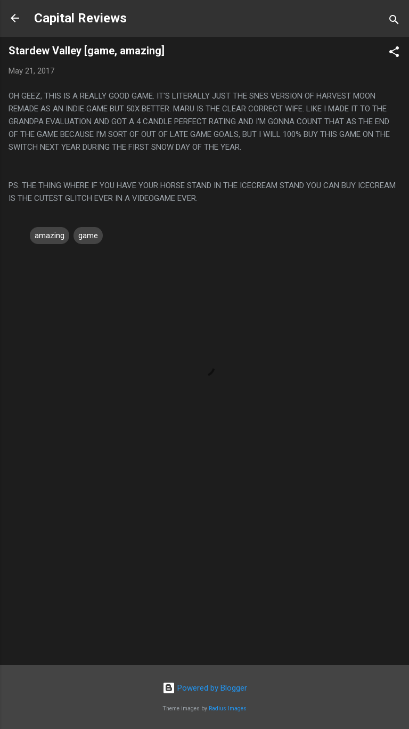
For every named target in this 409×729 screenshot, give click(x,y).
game (88, 235)
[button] (394, 53)
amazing (49, 235)
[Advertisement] (204, 573)
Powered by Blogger (204, 688)
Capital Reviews (80, 18)
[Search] (394, 21)
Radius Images (228, 708)
